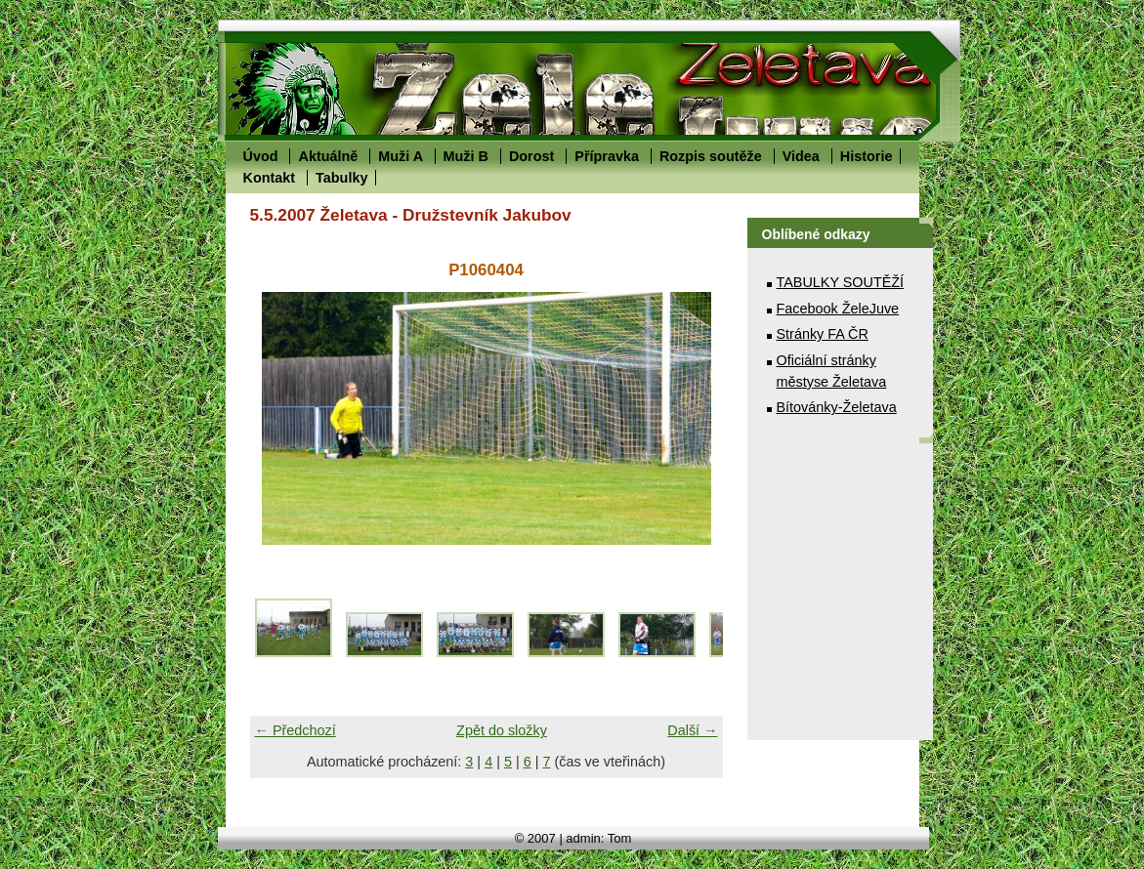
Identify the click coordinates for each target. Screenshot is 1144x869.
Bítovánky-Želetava (837, 407)
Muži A (400, 156)
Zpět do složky (501, 730)
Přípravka (606, 156)
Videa (801, 156)
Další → (692, 730)
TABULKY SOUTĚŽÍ (841, 282)
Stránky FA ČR (823, 334)
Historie (866, 156)
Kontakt (269, 178)
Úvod (260, 156)
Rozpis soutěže (710, 156)
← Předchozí (295, 730)
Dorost (531, 156)
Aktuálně (328, 156)
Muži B (466, 156)
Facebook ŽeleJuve (838, 308)
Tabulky (341, 178)
